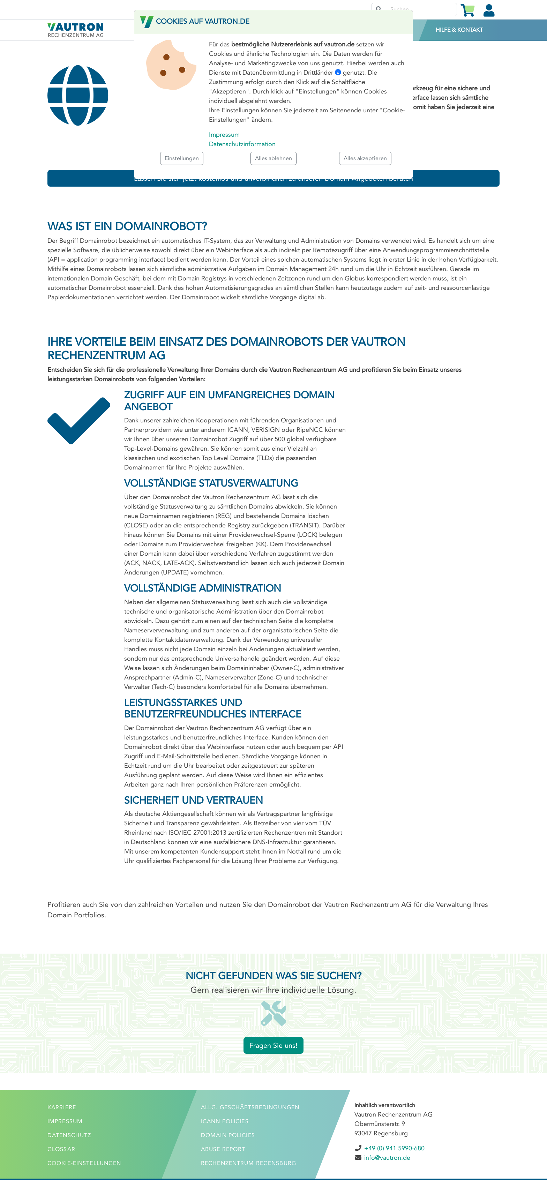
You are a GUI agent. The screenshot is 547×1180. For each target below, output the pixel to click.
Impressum (224, 134)
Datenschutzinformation (242, 144)
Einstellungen (182, 158)
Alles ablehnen (273, 158)
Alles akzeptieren (365, 158)
